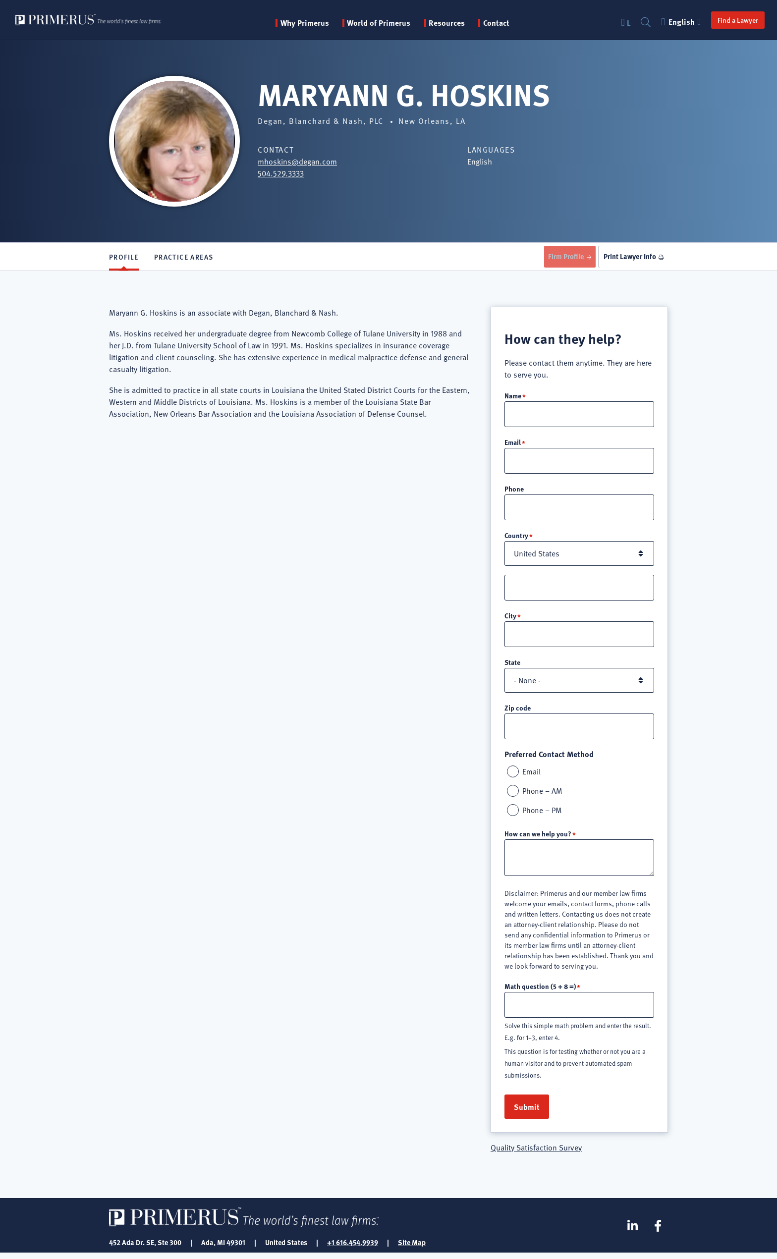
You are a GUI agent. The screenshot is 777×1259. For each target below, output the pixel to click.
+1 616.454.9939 (352, 1248)
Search (640, 22)
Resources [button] (462, 23)
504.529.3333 (281, 173)
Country (516, 538)
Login (623, 22)
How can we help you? (537, 839)
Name (512, 397)
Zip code (517, 711)
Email (512, 444)
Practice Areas (184, 258)
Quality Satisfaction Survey (536, 1153)
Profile (124, 258)
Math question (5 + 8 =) (540, 991)
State (512, 666)
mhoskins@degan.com (297, 161)
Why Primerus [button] (319, 23)
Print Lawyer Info (628, 257)
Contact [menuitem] (511, 23)
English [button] (677, 21)
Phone (514, 491)
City (510, 619)
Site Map (412, 1248)
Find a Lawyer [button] (732, 20)
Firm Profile (561, 257)
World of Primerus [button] (393, 23)
